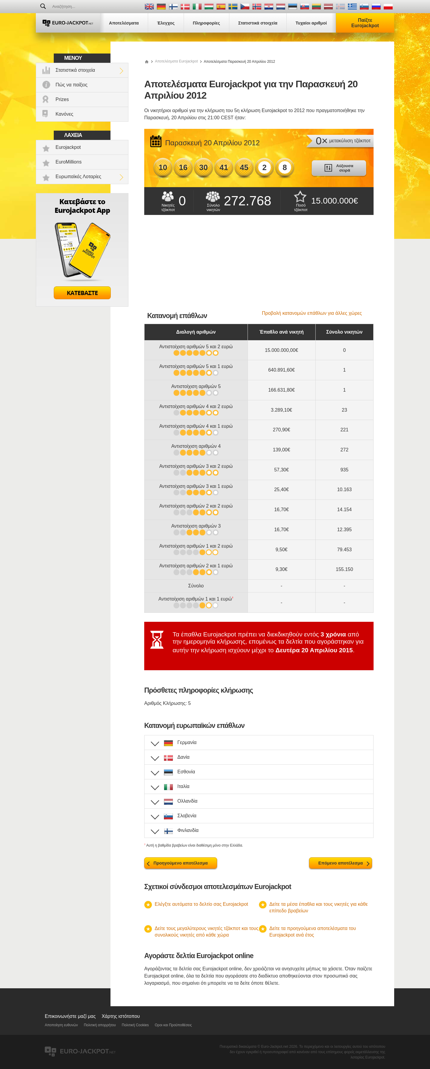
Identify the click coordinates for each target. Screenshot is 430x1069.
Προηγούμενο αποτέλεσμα (180, 863)
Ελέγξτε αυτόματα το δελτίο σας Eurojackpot (201, 904)
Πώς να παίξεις (71, 84)
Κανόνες (64, 114)
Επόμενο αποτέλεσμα (340, 863)
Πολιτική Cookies (135, 1025)
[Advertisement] (259, 266)
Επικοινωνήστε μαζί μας (70, 1016)
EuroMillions (69, 161)
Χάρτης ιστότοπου (121, 1016)
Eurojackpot (68, 147)
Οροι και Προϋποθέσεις (173, 1025)
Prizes (62, 99)
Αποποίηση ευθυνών (61, 1025)
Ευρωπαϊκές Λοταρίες (78, 176)
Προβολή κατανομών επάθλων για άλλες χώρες (312, 313)
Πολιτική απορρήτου (100, 1025)
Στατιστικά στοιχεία (75, 70)
